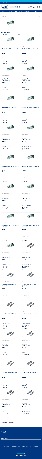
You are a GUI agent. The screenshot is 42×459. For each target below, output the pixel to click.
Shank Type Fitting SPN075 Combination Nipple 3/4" (30, 48)
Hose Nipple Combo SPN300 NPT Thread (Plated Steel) (30, 166)
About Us (15, 11)
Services (10, 11)
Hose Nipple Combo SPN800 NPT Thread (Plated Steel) (10, 225)
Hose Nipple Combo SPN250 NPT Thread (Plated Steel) (10, 166)
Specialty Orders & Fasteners (16, 446)
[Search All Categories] (14, 7)
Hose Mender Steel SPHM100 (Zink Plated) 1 (9, 313)
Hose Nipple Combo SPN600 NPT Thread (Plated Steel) (30, 195)
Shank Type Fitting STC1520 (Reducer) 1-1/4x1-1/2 (9, 107)
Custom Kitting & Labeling (6, 446)
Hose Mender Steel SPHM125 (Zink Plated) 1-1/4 (29, 313)
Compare (4, 63)
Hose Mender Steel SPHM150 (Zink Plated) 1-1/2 (9, 343)
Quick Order (36, 2)
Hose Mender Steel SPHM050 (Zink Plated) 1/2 (29, 254)
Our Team (20, 11)
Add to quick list (4, 61)
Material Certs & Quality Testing (26, 446)
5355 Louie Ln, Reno (7, 58)
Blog (32, 11)
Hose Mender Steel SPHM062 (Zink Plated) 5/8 (9, 284)
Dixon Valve (24, 75)
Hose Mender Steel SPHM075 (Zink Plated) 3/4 (29, 284)
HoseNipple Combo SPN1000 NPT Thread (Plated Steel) (30, 225)
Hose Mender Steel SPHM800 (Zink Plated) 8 (29, 402)
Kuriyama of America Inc (5, 46)
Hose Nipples (7, 51)
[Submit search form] (15, 7)
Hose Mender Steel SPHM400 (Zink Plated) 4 (9, 402)
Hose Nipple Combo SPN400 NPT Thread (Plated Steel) (10, 195)
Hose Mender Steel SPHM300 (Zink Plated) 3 (29, 372)
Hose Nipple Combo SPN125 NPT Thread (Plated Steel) (30, 107)
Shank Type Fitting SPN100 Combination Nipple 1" (9, 78)
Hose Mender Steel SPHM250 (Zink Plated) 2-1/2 (9, 372)
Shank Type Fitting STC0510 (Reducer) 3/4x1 (29, 78)
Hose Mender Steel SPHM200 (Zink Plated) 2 (29, 343)
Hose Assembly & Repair (35, 446)
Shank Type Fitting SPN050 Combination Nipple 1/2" (10, 48)
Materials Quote (26, 11)
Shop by (3, 11)
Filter (39, 16)
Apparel (35, 11)
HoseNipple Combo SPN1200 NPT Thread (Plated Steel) (10, 254)
